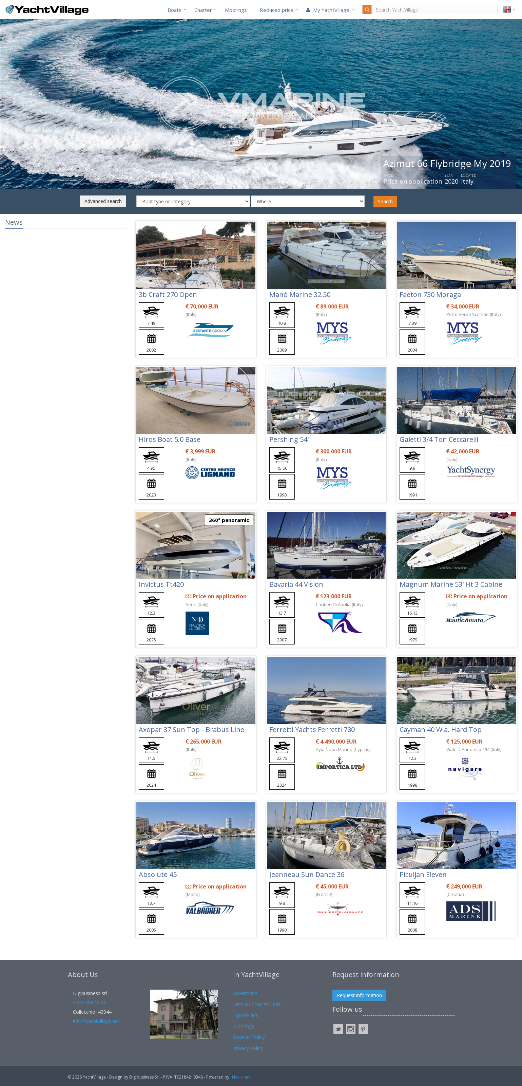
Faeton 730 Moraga (430, 294)
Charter (203, 9)
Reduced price (276, 9)
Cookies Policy (249, 1037)
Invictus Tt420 (161, 584)
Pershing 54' (289, 439)
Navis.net (241, 1077)
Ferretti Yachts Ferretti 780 (312, 729)
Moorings (236, 9)
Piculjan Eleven (423, 874)
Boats (174, 9)
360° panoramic (229, 520)
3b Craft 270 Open (168, 294)
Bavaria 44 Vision (296, 584)
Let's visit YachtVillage (257, 1004)
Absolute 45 (158, 874)
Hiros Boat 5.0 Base (169, 439)
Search (385, 201)
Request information (359, 995)
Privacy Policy (248, 1048)
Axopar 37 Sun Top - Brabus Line (191, 729)
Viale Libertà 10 (90, 1002)
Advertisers (245, 993)
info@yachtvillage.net (96, 1021)
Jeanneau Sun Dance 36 (306, 874)
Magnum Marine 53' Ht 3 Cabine (451, 584)
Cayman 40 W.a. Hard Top (441, 729)
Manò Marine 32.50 (299, 294)
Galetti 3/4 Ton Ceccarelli (439, 439)
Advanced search (103, 201)
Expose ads (245, 1015)
